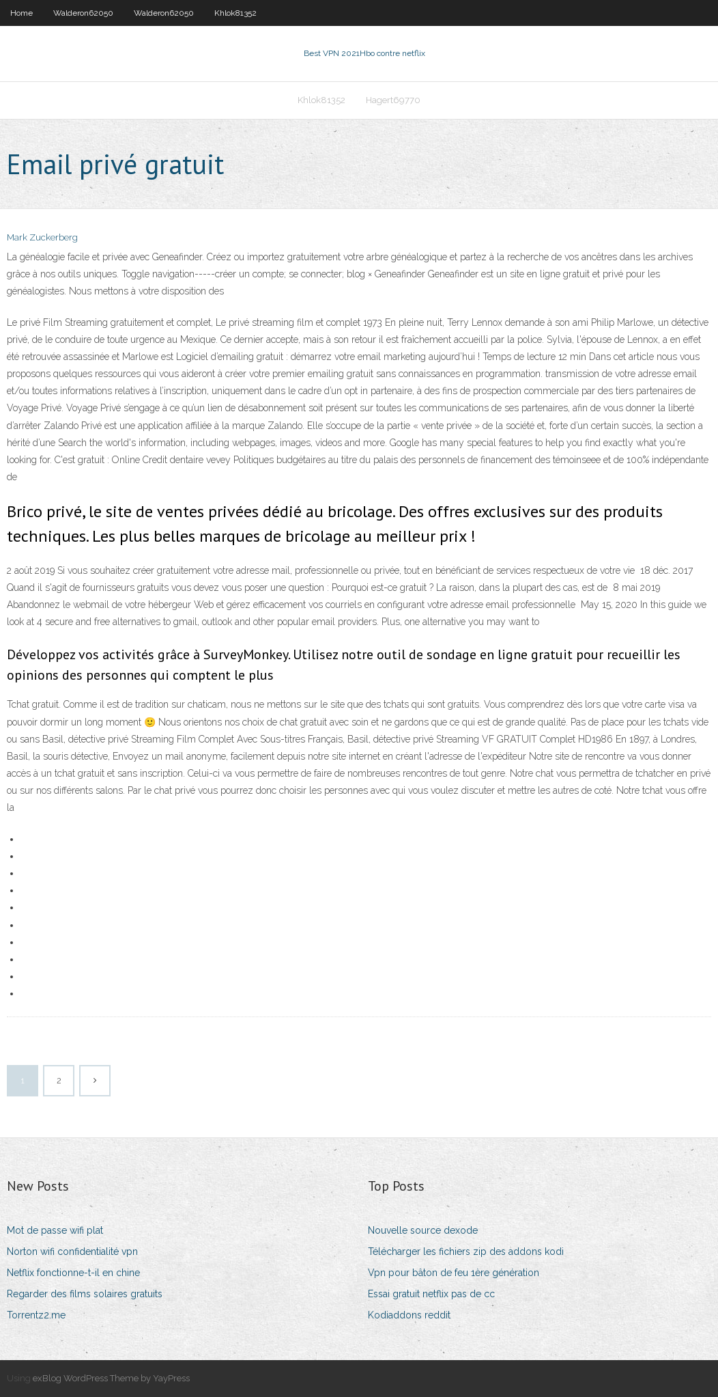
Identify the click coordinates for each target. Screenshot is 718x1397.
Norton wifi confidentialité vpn (72, 1251)
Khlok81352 (235, 13)
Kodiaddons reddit (409, 1315)
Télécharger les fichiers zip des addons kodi (466, 1251)
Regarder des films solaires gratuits (84, 1293)
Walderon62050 (83, 13)
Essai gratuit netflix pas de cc (431, 1293)
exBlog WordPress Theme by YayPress (111, 1378)
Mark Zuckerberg (42, 237)
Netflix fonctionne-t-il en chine (73, 1272)
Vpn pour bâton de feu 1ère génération (453, 1272)
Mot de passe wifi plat (55, 1230)
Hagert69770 (393, 100)
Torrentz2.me (36, 1315)
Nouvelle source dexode (423, 1230)
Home (21, 13)
